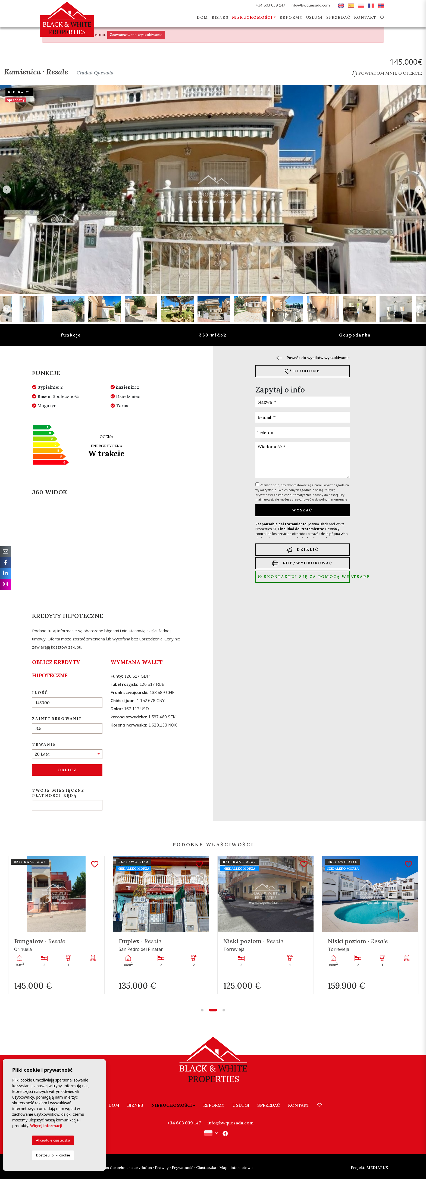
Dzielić (302, 550)
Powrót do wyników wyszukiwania (312, 357)
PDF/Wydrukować (302, 563)
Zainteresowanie (57, 718)
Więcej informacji (46, 1125)
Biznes (220, 17)
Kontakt (365, 17)
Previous (7, 189)
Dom (202, 17)
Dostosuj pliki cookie (53, 1155)
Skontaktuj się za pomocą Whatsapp (304, 576)
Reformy (291, 17)
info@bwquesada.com (310, 5)
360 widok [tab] (213, 335)
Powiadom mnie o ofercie (387, 73)
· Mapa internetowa (235, 1167)
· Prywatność (181, 1167)
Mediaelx (369, 1167)
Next (419, 189)
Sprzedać (338, 17)
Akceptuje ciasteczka (53, 1140)
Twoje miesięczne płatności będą (58, 793)
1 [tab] (202, 1010)
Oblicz (67, 770)
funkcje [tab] (71, 335)
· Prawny (161, 1167)
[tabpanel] (56, 925)
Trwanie (44, 744)
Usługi (314, 17)
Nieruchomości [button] (252, 17)
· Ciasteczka (205, 1167)
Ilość (40, 692)
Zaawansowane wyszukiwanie (136, 34)
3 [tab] (224, 1010)
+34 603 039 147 (270, 5)
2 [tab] (213, 1010)
